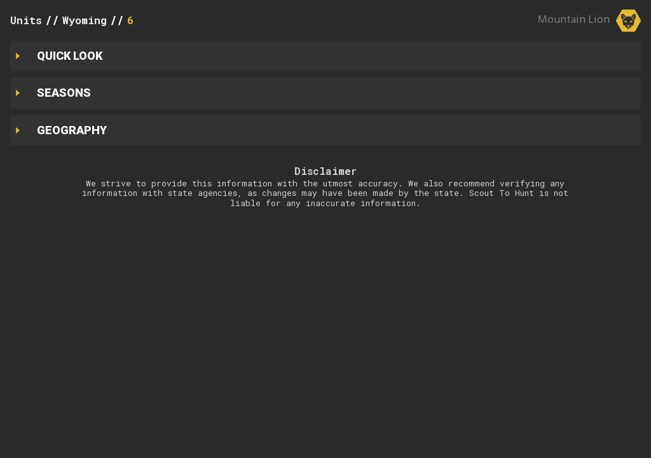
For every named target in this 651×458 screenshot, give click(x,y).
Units (26, 20)
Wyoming (84, 20)
